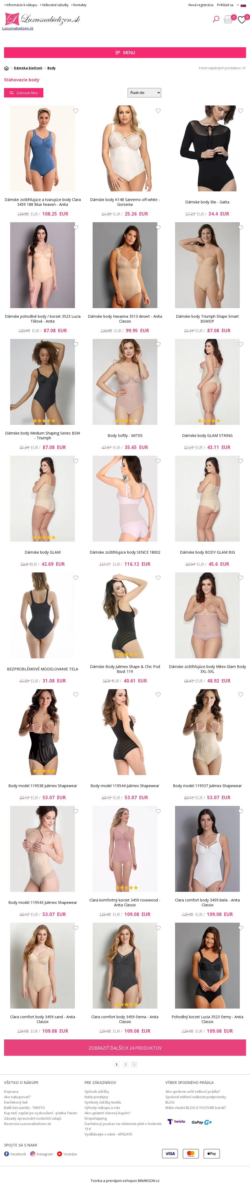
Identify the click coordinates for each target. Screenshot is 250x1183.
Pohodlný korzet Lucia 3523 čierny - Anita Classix (207, 1019)
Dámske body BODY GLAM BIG (207, 552)
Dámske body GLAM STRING (207, 435)
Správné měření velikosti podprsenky (195, 1096)
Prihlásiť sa (225, 5)
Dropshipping (96, 1118)
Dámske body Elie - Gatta (207, 202)
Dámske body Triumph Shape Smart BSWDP (207, 319)
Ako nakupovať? (17, 1096)
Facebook (18, 1154)
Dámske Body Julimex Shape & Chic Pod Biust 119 (125, 669)
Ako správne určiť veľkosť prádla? (192, 1091)
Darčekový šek (16, 1102)
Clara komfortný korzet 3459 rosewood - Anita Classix (124, 902)
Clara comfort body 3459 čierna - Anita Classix (124, 1019)
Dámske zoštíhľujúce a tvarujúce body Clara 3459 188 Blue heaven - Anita (43, 202)
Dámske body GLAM (42, 552)
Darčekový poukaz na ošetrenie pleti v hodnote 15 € (123, 1126)
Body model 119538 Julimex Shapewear (42, 785)
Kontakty (79, 5)
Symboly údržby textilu (103, 1102)
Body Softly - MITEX (125, 435)
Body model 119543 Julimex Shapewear (42, 902)
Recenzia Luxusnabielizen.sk (27, 1123)
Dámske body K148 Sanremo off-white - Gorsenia (125, 202)
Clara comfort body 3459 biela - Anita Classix (207, 902)
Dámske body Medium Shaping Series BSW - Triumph (42, 435)
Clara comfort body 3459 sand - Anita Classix (42, 1019)
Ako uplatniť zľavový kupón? (107, 1113)
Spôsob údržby (97, 1091)
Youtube (70, 1154)
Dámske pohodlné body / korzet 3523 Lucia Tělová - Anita (43, 319)
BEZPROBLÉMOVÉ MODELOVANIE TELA (42, 668)
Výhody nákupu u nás (102, 1107)
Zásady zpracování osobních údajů (32, 1118)
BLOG (170, 1102)
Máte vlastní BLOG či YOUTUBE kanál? (195, 1107)
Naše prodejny (96, 1096)
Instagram (45, 1154)
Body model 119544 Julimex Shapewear (124, 785)
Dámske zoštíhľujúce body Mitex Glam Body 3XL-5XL (207, 669)
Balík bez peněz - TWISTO (24, 1107)
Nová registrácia (200, 5)
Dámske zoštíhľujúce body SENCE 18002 (125, 552)
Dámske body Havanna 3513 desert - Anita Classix (125, 319)
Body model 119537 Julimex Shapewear (207, 785)
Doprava (11, 1091)
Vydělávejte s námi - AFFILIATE (108, 1134)
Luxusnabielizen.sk (17, 28)
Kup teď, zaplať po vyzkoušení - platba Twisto (40, 1113)
